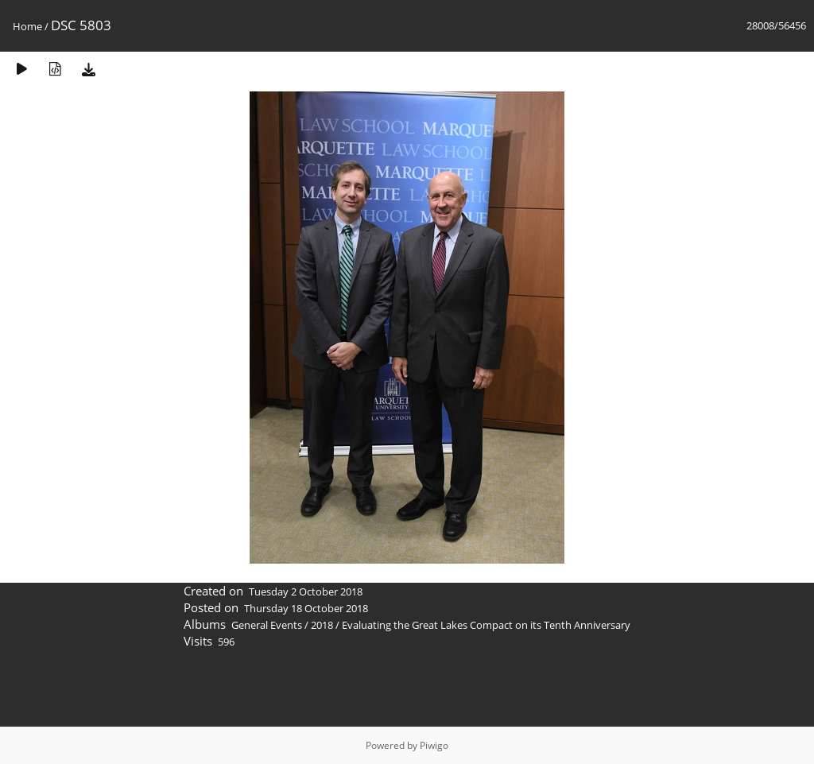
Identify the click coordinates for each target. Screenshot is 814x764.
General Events (266, 625)
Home (27, 26)
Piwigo (434, 745)
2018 (322, 625)
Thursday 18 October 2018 (306, 608)
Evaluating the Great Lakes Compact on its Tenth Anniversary (486, 625)
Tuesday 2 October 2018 (305, 591)
